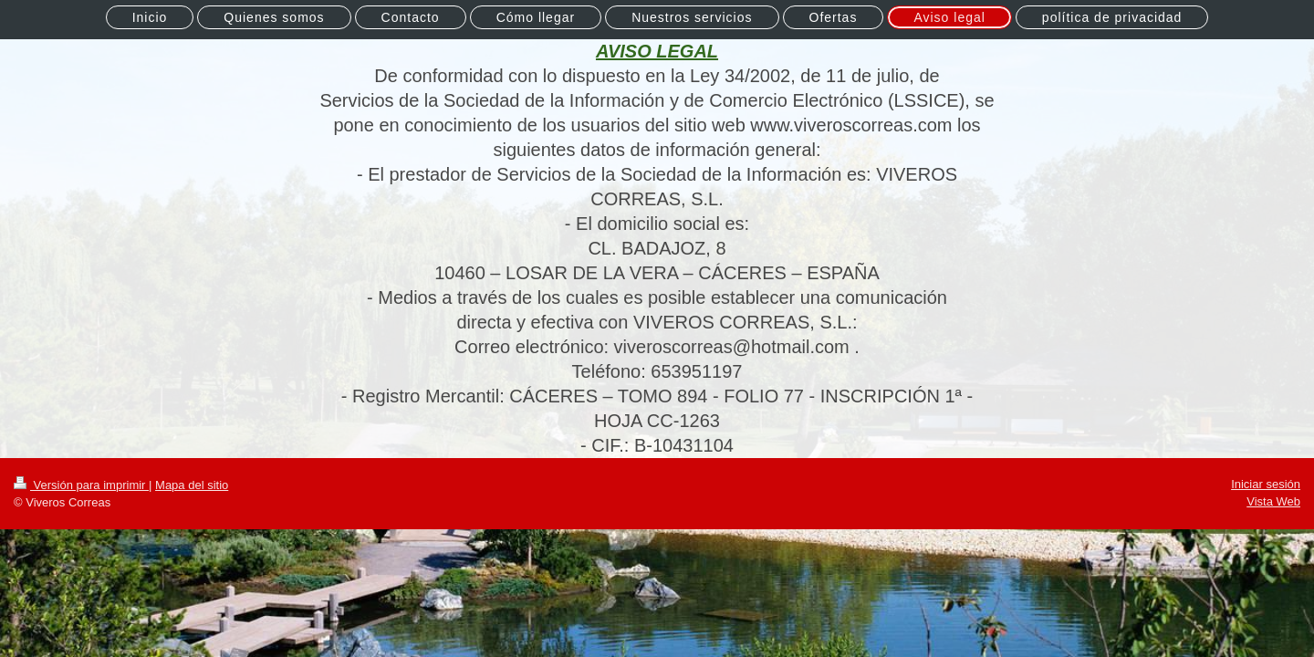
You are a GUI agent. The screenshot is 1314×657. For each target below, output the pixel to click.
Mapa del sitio (191, 485)
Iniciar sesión (1265, 484)
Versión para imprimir (81, 485)
